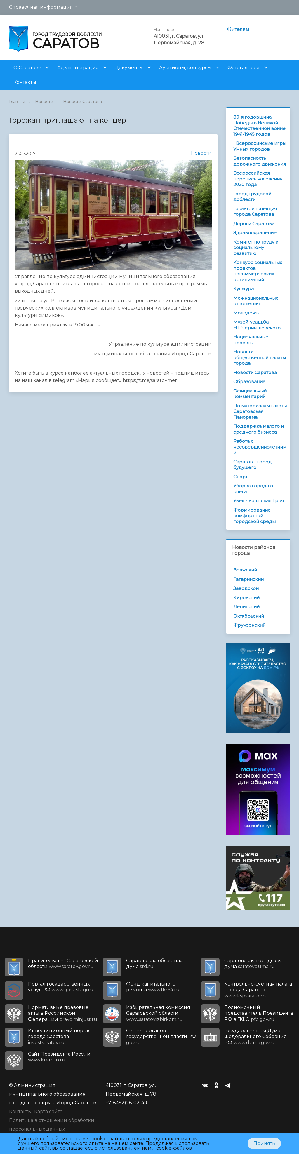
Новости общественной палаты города (259, 357)
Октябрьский (248, 616)
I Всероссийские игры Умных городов (259, 146)
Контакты (24, 82)
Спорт (240, 476)
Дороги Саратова (253, 223)
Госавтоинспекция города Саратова (255, 211)
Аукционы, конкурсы (185, 67)
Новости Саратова (82, 101)
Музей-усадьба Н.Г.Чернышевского (257, 325)
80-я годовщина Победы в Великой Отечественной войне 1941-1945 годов (259, 125)
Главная (17, 101)
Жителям (237, 29)
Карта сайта (48, 1111)
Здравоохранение (255, 232)
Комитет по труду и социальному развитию (255, 247)
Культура (243, 288)
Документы (129, 67)
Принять (264, 1143)
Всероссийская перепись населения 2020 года (257, 178)
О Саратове (27, 67)
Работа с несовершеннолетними (259, 446)
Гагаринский (248, 579)
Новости (44, 101)
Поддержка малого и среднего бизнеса (258, 429)
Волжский (245, 570)
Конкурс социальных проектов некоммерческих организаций (257, 271)
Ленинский (246, 606)
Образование (249, 381)
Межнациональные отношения (256, 301)
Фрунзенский (249, 625)
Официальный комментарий (250, 393)
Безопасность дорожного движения (259, 161)
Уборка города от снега (254, 488)
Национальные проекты (250, 339)
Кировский (246, 597)
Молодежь (245, 313)
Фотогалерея (243, 67)
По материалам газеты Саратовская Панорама (260, 411)
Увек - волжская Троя (258, 500)
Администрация (78, 67)
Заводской (246, 588)
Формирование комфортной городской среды (254, 515)
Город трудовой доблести (252, 196)
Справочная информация (41, 7)
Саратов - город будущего (252, 464)
